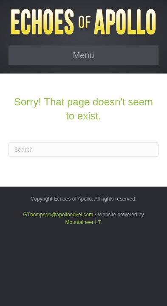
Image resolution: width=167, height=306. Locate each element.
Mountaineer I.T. (83, 222)
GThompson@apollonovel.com (58, 215)
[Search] (83, 149)
